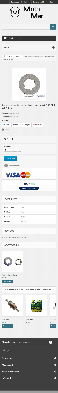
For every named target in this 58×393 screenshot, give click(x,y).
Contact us (15, 2)
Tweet (6, 125)
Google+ (26, 125)
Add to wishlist (14, 166)
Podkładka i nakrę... (33, 275)
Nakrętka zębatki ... (9, 275)
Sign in (52, 2)
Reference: (6, 113)
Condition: (6, 116)
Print (7, 130)
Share (15, 125)
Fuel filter (6, 319)
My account (7, 365)
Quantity (7, 146)
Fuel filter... (30, 319)
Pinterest (37, 125)
